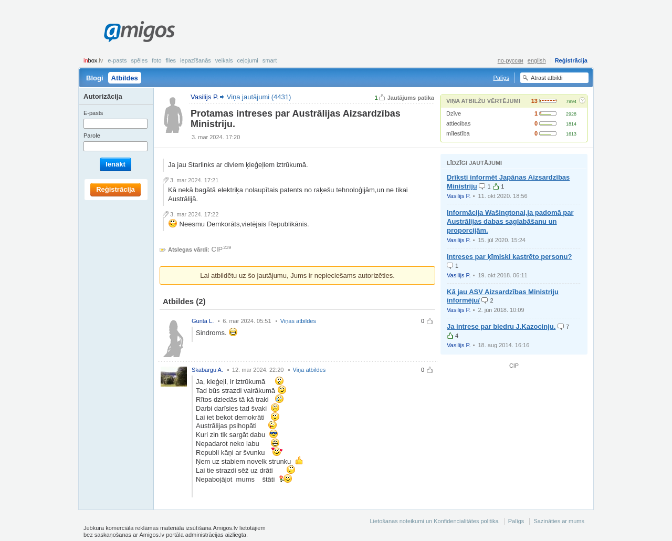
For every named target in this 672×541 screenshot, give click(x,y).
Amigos (139, 31)
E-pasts (117, 60)
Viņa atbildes (309, 370)
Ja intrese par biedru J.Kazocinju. (501, 326)
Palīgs (501, 78)
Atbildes (124, 78)
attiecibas (458, 123)
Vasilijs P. (458, 196)
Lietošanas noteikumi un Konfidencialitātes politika (434, 521)
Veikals (224, 60)
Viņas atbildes (298, 321)
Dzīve (453, 113)
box (93, 60)
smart (269, 60)
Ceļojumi (247, 60)
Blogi (94, 78)
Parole (91, 135)
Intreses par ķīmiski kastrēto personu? (509, 257)
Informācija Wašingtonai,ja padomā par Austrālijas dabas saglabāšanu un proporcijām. (510, 221)
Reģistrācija (571, 60)
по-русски (510, 60)
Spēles (139, 60)
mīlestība (458, 133)
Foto (156, 60)
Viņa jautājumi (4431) (259, 97)
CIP (217, 249)
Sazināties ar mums (558, 521)
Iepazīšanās (195, 60)
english (537, 60)
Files (171, 60)
